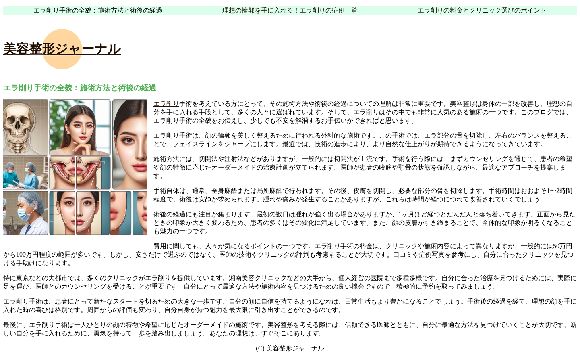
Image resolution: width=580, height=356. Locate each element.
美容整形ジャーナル (62, 49)
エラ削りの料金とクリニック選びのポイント (482, 10)
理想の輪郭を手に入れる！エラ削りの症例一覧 (290, 10)
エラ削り (166, 103)
